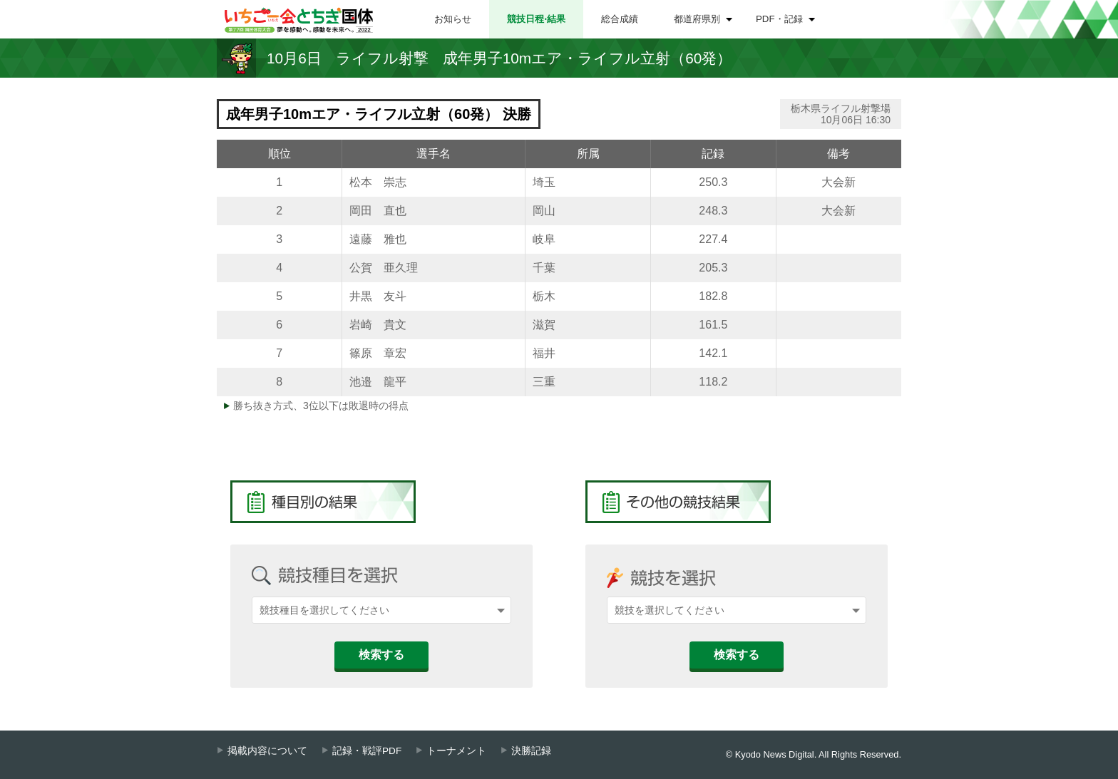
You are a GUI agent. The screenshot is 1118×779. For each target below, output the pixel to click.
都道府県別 (697, 19)
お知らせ (452, 19)
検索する (381, 655)
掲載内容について (267, 751)
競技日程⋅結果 (536, 19)
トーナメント (456, 751)
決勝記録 (531, 751)
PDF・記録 (779, 19)
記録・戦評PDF (366, 751)
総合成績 (619, 19)
